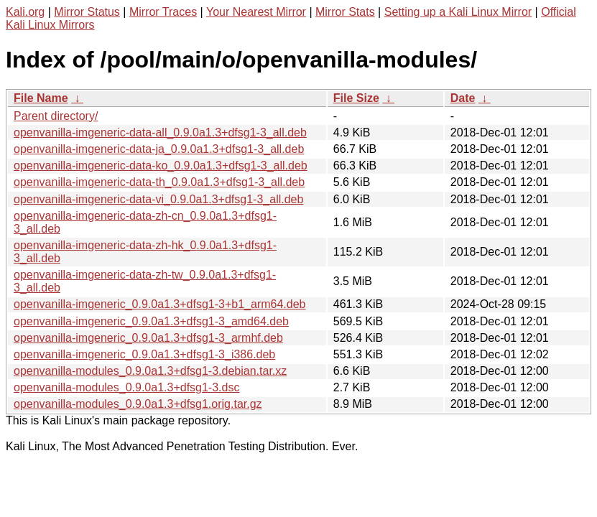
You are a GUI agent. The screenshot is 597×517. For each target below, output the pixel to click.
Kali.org (25, 12)
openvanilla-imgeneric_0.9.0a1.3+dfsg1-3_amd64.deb (151, 321)
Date (463, 98)
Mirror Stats (345, 12)
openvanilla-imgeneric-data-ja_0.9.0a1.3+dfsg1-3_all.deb (159, 149)
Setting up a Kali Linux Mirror (458, 12)
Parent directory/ (56, 116)
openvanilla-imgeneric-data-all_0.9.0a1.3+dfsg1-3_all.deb (160, 132)
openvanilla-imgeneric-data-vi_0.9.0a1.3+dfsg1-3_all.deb (158, 199)
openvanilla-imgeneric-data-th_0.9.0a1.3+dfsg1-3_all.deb (159, 182)
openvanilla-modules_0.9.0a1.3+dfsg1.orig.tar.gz (138, 404)
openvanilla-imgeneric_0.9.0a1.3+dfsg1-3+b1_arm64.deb (160, 304)
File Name (41, 98)
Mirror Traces (163, 12)
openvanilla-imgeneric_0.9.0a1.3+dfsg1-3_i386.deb (144, 354)
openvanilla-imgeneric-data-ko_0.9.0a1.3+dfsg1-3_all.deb (160, 165)
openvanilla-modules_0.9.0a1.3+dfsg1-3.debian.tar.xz (150, 371)
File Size (356, 98)
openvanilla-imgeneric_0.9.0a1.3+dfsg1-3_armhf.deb (148, 338)
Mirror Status (87, 12)
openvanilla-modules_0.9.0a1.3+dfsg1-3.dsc (126, 387)
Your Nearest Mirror (256, 12)
